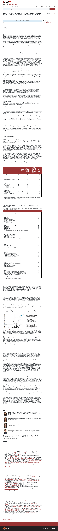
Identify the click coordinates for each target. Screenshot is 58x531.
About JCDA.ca (12, 6)
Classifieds (37, 6)
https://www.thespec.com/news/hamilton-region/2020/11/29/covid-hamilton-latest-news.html (19, 474)
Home (4, 6)
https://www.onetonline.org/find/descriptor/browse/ (12, 485)
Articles (7, 6)
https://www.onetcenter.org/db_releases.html (11, 483)
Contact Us (53, 6)
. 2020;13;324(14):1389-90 (12, 456)
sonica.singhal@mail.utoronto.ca (33, 436)
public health (45, 22)
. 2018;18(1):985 (15, 516)
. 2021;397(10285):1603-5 (17, 454)
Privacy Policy (48, 6)
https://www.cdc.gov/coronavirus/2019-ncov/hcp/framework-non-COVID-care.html (17, 452)
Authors (21, 6)
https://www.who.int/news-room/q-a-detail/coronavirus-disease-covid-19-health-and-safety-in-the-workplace (21, 446)
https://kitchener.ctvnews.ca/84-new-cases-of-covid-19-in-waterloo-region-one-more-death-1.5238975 (20, 476)
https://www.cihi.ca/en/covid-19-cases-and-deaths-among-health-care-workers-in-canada (20, 458)
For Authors (17, 6)
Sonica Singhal (5, 19)
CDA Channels (43, 6)
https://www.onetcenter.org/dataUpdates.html (11, 489)
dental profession (50, 21)
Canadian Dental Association (12, 4)
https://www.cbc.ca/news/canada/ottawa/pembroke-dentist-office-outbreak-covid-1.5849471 (18, 479)
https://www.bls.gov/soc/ (8, 487)
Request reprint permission (7, 519)
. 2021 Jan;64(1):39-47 (12, 497)
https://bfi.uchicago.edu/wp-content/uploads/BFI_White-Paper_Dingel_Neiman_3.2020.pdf (26, 506)
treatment (49, 22)
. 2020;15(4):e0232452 (23, 495)
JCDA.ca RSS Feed (51, 528)
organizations (45, 21)
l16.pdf (5, 22)
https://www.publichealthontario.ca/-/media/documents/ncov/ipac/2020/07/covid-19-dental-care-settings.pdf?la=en (22, 462)
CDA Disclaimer (45, 528)
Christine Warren (18, 19)
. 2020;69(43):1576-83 (33, 460)
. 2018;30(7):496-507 (31, 512)
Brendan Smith (31, 19)
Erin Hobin (25, 19)
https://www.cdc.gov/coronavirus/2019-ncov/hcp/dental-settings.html (15, 466)
